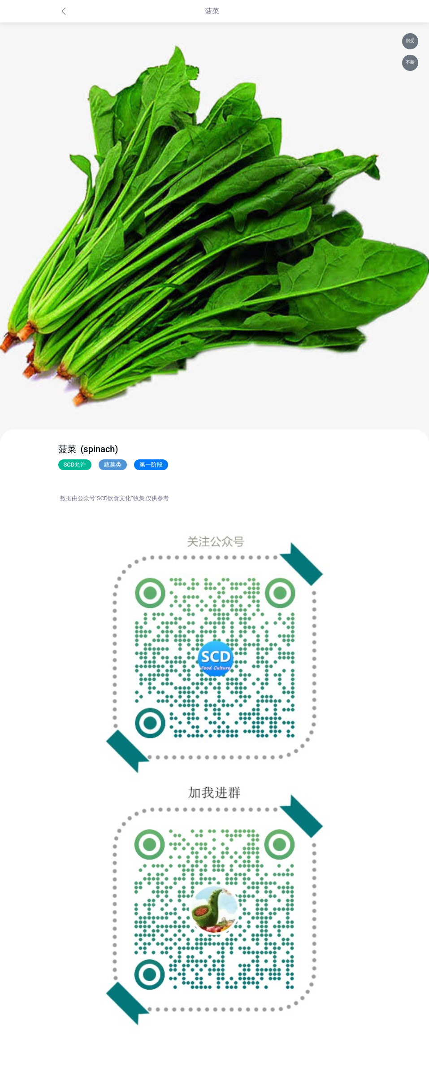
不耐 (410, 62)
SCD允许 (75, 464)
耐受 (410, 40)
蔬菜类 (112, 464)
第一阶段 (151, 464)
